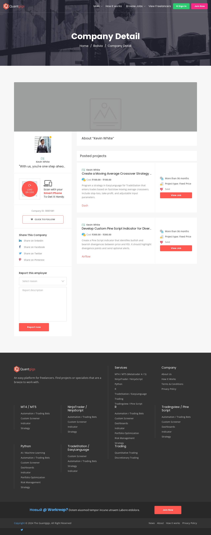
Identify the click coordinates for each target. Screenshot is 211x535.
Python (118, 384)
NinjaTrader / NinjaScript (129, 379)
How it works (114, 6)
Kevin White (43, 161)
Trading (119, 399)
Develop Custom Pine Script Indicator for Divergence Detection (128, 228)
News (152, 523)
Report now (34, 327)
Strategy (25, 428)
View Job (176, 195)
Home (84, 45)
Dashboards (121, 423)
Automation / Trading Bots (35, 413)
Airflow (86, 256)
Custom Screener (30, 418)
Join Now (199, 6)
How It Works (169, 379)
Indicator (26, 423)
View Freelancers (160, 6)
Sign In (181, 6)
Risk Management (125, 438)
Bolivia (98, 45)
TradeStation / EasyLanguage (131, 394)
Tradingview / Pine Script (128, 403)
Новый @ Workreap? (49, 509)
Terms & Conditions (172, 384)
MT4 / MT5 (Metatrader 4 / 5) (130, 374)
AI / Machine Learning (33, 452)
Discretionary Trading (127, 457)
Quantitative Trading (126, 452)
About (160, 523)
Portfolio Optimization (127, 433)
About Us (167, 374)
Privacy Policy (169, 389)
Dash (85, 205)
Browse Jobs (134, 6)
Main (96, 6)
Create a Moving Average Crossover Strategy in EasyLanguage (128, 173)
